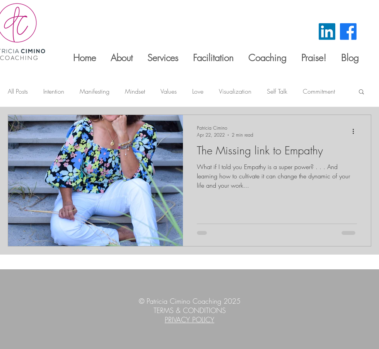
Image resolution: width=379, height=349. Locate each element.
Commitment (319, 91)
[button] (361, 92)
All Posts (18, 91)
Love (197, 91)
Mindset (135, 91)
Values (168, 91)
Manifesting (94, 91)
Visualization (235, 91)
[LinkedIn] (327, 31)
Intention (53, 91)
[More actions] (355, 131)
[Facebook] (348, 31)
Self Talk (277, 91)
